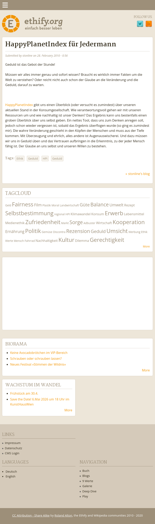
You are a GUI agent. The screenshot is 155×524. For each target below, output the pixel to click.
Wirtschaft (104, 222)
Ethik (20, 158)
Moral (55, 205)
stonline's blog (139, 174)
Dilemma (82, 240)
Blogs (86, 476)
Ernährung (14, 231)
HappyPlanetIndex (19, 105)
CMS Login (12, 453)
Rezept (129, 205)
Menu (5, 5)
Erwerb (114, 213)
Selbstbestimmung (29, 213)
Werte (9, 241)
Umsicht (117, 231)
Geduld (33, 158)
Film (38, 205)
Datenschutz (13, 448)
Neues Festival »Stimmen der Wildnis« (38, 364)
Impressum (13, 443)
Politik (33, 231)
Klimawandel (80, 214)
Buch (85, 471)
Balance (99, 204)
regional (59, 214)
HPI (45, 158)
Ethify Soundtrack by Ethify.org (35, 290)
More (146, 246)
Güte (85, 205)
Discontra (59, 232)
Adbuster (89, 223)
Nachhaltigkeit (47, 240)
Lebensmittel (134, 214)
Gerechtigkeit (107, 239)
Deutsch (11, 471)
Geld (8, 205)
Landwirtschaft (69, 205)
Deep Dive (89, 491)
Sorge (76, 222)
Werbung (134, 232)
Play (85, 496)
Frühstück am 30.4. (24, 393)
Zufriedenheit (42, 222)
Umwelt (116, 205)
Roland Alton (63, 515)
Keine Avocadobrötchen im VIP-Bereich (39, 352)
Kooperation (129, 222)
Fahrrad (30, 241)
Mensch (19, 241)
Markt (65, 223)
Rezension (78, 231)
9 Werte (87, 481)
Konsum (97, 214)
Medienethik (15, 222)
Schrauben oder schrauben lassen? (36, 358)
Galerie (87, 486)
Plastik (46, 205)
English (11, 476)
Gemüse (47, 232)
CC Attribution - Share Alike (31, 515)
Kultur (66, 239)
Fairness (22, 204)
